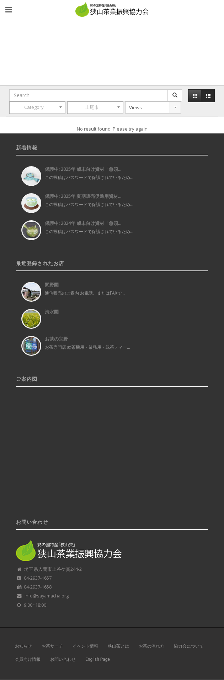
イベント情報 (85, 646)
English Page (97, 659)
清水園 (52, 312)
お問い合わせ (63, 659)
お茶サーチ (52, 646)
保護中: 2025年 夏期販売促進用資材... (83, 196)
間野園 (52, 284)
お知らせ (23, 646)
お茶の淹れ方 (151, 646)
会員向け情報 (28, 659)
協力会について (189, 646)
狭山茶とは (118, 646)
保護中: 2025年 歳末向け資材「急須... (83, 169)
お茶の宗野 (56, 339)
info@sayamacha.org (47, 596)
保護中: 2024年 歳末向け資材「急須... (83, 223)
